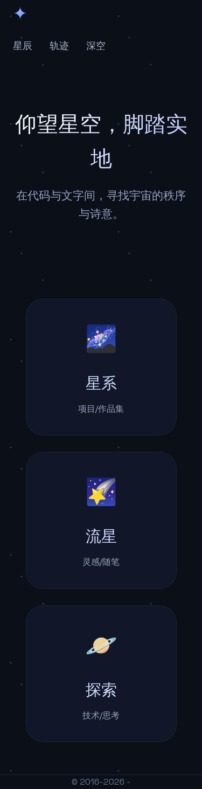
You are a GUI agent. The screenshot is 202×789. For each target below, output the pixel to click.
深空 (96, 46)
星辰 (22, 46)
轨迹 (59, 46)
